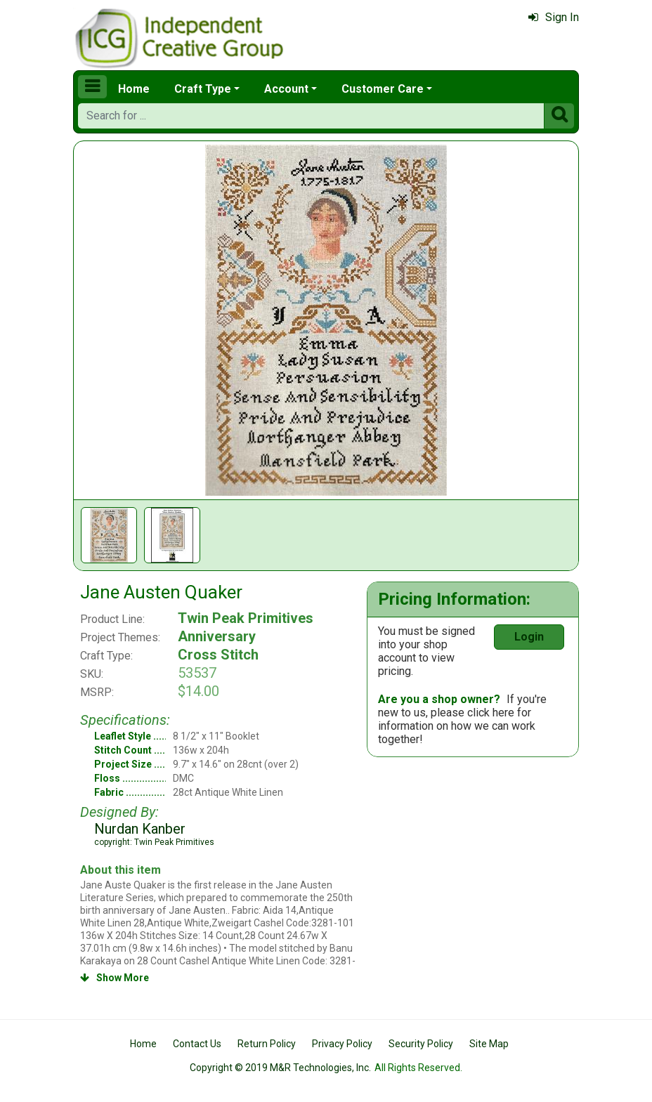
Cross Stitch (218, 654)
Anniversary (217, 636)
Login (529, 636)
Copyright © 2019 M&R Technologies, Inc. (280, 1067)
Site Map (489, 1043)
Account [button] (286, 89)
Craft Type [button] (202, 89)
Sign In (553, 17)
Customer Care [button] (382, 89)
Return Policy (266, 1043)
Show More (114, 977)
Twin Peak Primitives (245, 618)
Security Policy (421, 1043)
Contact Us (197, 1043)
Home (134, 89)
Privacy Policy (342, 1043)
